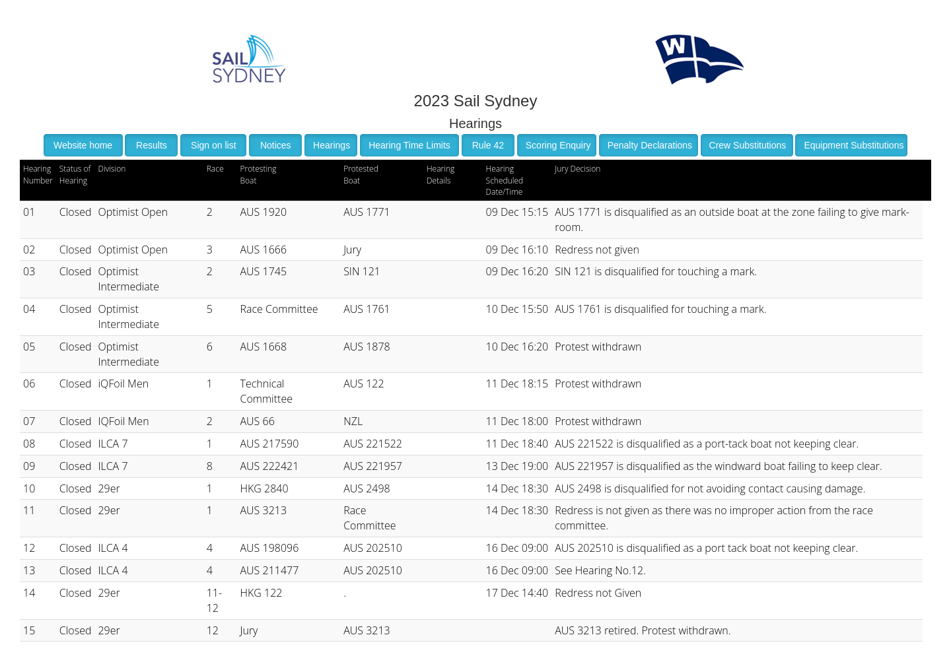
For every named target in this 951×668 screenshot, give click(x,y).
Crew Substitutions (748, 145)
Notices (275, 145)
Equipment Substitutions (853, 145)
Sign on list (213, 145)
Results (151, 145)
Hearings (331, 145)
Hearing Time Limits (409, 145)
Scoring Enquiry (558, 145)
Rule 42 (488, 145)
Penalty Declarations (650, 145)
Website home (82, 145)
